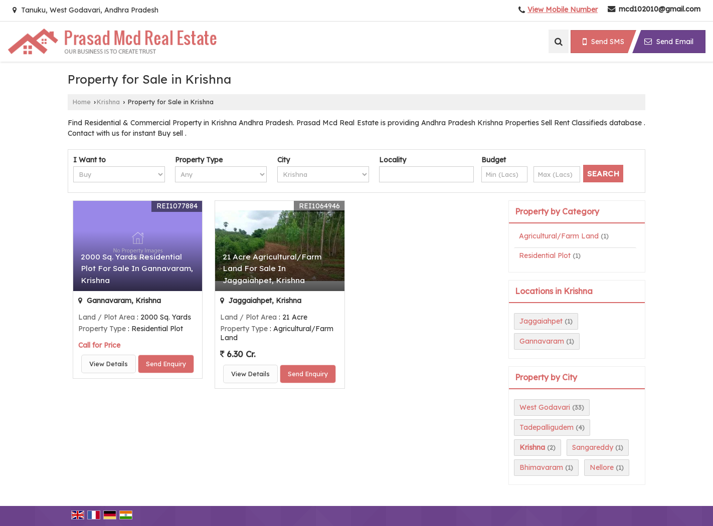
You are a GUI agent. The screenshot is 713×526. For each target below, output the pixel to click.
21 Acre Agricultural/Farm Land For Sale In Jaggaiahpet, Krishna (272, 268)
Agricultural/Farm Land (559, 235)
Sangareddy (592, 447)
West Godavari (544, 407)
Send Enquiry (166, 364)
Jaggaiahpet (541, 321)
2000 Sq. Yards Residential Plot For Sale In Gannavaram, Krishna (137, 268)
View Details (108, 364)
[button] (562, 9)
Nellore (602, 467)
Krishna (108, 102)
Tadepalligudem (546, 427)
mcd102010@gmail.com (659, 9)
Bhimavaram (541, 467)
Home (82, 102)
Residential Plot (545, 255)
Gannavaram (541, 341)
